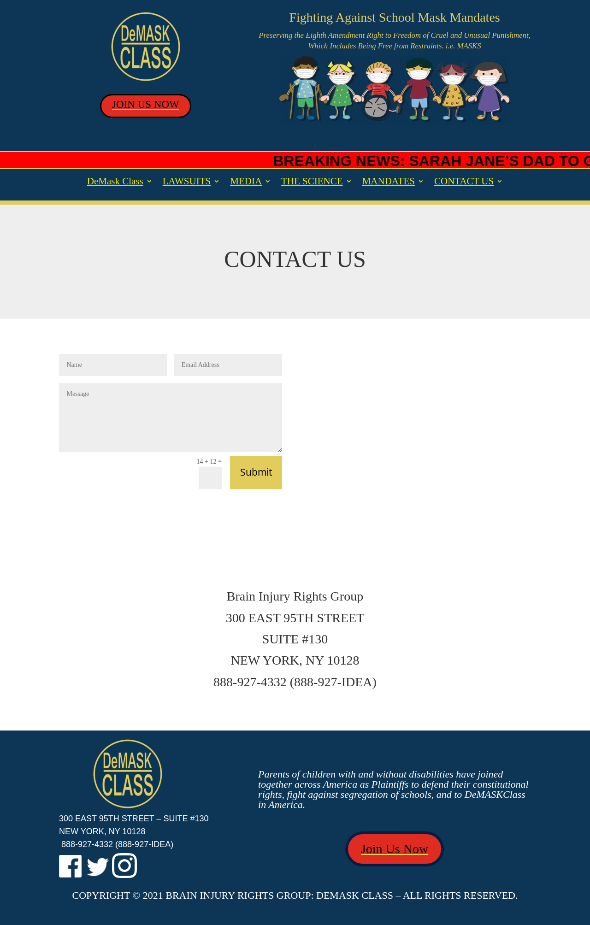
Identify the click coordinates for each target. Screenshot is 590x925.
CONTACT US (464, 182)
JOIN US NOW (145, 104)
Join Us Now (394, 849)
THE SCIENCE (312, 182)
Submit (256, 471)
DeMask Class (115, 182)
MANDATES (388, 182)
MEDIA (246, 182)
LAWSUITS (187, 182)
